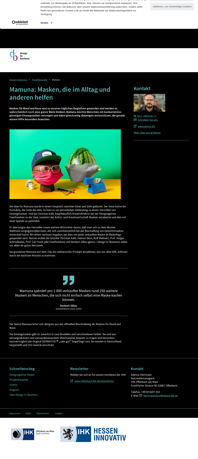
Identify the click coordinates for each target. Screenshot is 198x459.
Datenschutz (43, 413)
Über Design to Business (23, 394)
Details (44, 42)
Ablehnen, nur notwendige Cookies (172, 25)
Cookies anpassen (172, 16)
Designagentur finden (21, 374)
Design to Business (18, 79)
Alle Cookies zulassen (172, 7)
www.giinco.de (146, 126)
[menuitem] (20, 79)
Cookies (58, 413)
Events (13, 384)
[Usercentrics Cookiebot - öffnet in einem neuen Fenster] (20, 42)
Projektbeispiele (39, 79)
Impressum (14, 413)
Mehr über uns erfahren (147, 132)
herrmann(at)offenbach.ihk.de (161, 395)
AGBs (28, 413)
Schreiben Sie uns (148, 120)
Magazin (14, 389)
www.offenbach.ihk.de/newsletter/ (94, 381)
